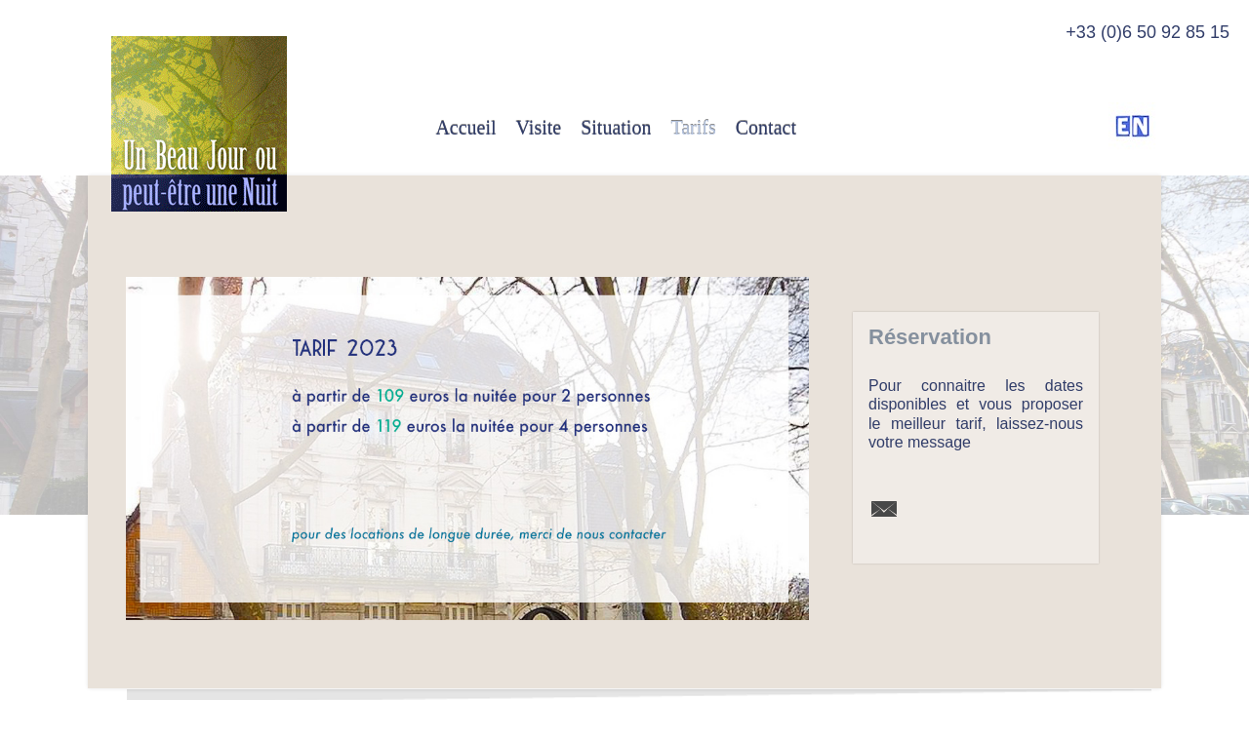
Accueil (465, 127)
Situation (616, 127)
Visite (539, 127)
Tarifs (692, 127)
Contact (766, 127)
